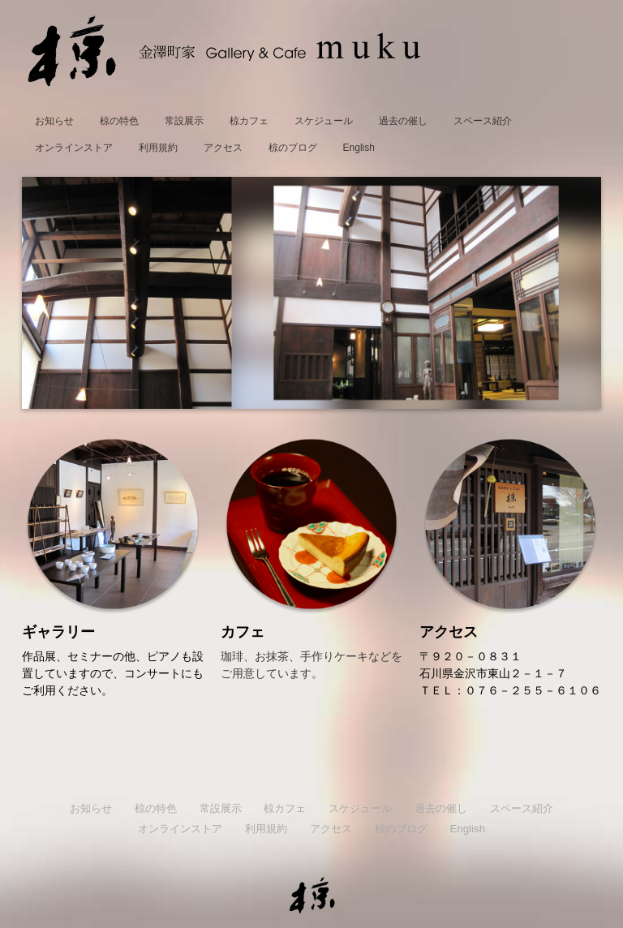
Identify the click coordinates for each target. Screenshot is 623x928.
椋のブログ (293, 147)
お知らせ (54, 121)
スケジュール (323, 121)
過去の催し (403, 121)
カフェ (242, 632)
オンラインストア (74, 147)
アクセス (223, 147)
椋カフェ (249, 121)
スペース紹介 (482, 121)
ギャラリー (58, 632)
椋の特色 (119, 121)
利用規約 (158, 147)
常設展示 (184, 121)
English (359, 147)
